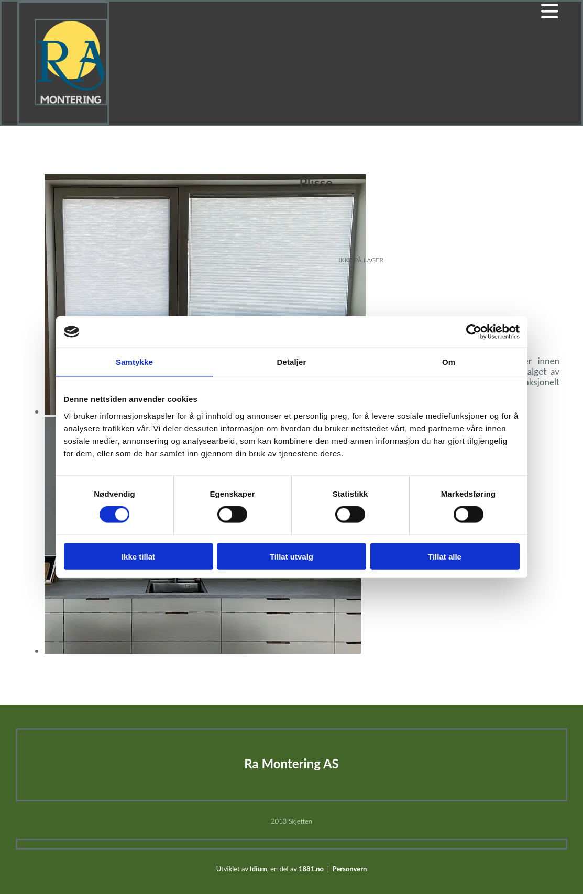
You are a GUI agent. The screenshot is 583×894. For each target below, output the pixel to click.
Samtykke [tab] (134, 361)
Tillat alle (444, 556)
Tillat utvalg (291, 556)
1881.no (311, 869)
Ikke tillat (138, 556)
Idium (258, 869)
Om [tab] (448, 361)
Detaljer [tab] (291, 361)
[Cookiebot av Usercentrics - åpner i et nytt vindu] (474, 332)
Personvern (350, 869)
